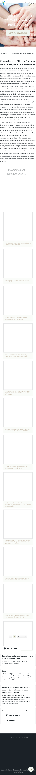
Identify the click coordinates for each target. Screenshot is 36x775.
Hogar (5, 53)
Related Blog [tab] (10, 648)
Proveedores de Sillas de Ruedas (22, 53)
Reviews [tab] (11, 720)
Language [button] (31, 3)
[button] (22, 3)
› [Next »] (25, 636)
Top (31, 769)
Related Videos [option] (13, 715)
